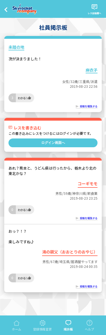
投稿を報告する (89, 106)
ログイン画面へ (53, 143)
